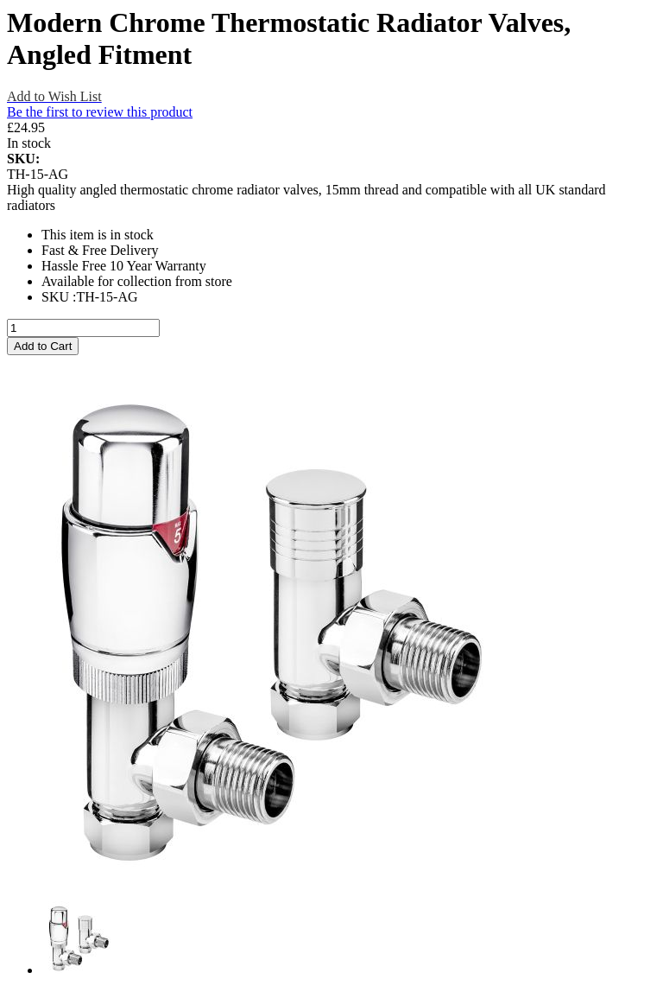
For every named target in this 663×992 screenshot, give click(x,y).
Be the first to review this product (100, 112)
